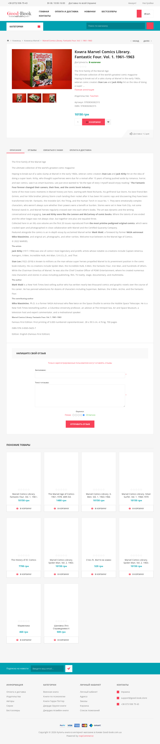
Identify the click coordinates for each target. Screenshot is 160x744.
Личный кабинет (89, 691)
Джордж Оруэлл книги (54, 705)
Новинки (90, 11)
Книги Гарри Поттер (53, 701)
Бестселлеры (109, 11)
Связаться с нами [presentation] (53, 150)
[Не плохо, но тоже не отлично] (79, 415)
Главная (44, 11)
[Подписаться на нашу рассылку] (47, 668)
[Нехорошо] (76, 415)
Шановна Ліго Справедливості (61, 627)
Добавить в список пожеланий (108, 122)
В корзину (95, 122)
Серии (9, 705)
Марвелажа (24, 625)
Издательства (13, 696)
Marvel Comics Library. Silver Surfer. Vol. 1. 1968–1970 (136, 495)
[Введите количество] (78, 122)
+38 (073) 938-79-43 (17, 3)
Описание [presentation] (15, 150)
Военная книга (51, 691)
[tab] (15, 150)
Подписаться (68, 668)
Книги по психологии (54, 696)
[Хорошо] (81, 415)
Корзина (84, 705)
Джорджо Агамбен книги (56, 710)
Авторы (10, 701)
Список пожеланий (90, 710)
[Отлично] (84, 415)
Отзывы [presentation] (32, 150)
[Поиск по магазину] (115, 26)
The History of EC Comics (23, 559)
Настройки (148, 3)
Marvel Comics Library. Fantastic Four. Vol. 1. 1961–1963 (24, 497)
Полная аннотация (84, 89)
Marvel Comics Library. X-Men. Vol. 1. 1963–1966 (99, 495)
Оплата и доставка (66, 11)
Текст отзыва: (42, 382)
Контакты (45, 15)
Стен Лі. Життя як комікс (98, 559)
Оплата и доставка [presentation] (80, 150)
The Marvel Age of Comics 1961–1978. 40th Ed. (61, 495)
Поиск (150, 25)
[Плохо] (73, 415)
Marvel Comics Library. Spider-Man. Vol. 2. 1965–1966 (61, 562)
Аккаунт (132, 3)
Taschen (94, 95)
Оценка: (80, 411)
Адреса (83, 696)
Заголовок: (40, 370)
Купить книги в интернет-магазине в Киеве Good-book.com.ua (89, 732)
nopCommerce (86, 735)
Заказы (83, 701)
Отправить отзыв (80, 424)
